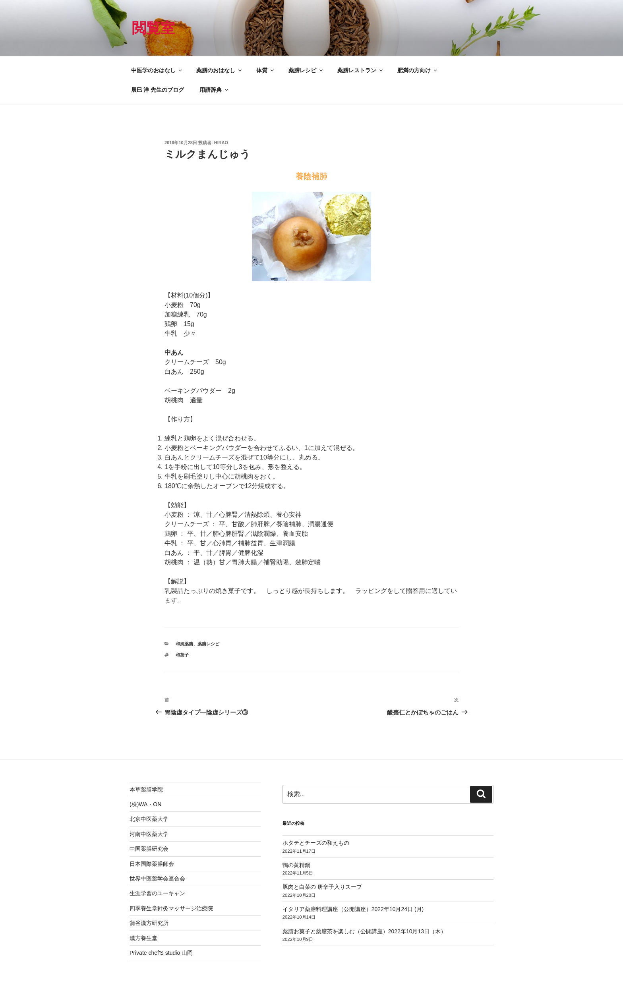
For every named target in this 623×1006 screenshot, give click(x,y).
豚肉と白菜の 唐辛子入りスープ (322, 887)
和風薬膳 (184, 643)
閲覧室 (153, 28)
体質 (265, 70)
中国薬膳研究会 (149, 849)
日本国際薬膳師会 (152, 864)
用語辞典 (214, 90)
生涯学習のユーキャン (157, 893)
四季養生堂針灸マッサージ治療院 (171, 908)
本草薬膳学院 (146, 789)
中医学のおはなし (157, 70)
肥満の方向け (417, 70)
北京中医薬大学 (149, 819)
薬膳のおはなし (219, 70)
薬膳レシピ (306, 70)
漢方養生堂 (143, 938)
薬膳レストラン (360, 70)
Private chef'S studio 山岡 (161, 953)
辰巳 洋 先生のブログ (157, 90)
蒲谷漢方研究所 (149, 923)
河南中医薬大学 (149, 834)
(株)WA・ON (145, 804)
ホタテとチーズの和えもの (315, 843)
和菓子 (182, 655)
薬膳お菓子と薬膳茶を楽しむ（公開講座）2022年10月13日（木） (364, 931)
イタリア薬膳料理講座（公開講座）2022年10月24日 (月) (353, 909)
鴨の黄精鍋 (296, 865)
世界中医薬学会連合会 (157, 878)
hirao (221, 142)
